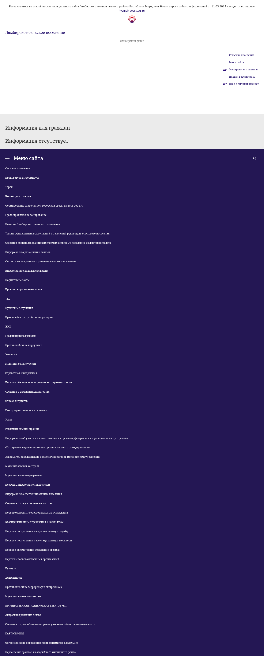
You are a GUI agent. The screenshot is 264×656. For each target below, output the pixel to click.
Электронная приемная (243, 69)
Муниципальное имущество (23, 596)
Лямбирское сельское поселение (35, 32)
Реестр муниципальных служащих (27, 410)
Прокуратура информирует (22, 177)
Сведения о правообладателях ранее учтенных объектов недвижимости (50, 624)
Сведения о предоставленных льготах (28, 503)
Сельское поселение (17, 168)
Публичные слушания (19, 308)
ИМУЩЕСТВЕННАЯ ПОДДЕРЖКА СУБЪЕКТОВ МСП (36, 605)
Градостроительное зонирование (25, 215)
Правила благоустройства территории (29, 317)
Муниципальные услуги (20, 363)
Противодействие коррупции (23, 345)
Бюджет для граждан (18, 196)
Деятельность (13, 577)
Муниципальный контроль (22, 466)
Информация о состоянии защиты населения (33, 494)
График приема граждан (20, 335)
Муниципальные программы (23, 475)
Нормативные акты (17, 280)
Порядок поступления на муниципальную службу (36, 531)
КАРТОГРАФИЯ (14, 633)
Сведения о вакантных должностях (27, 391)
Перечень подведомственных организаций (32, 559)
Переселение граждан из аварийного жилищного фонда (40, 652)
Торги (9, 187)
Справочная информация (21, 373)
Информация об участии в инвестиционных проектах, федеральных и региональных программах (66, 438)
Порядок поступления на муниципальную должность (38, 540)
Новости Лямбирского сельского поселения (32, 224)
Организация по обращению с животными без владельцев (41, 642)
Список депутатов (16, 401)
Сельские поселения (241, 55)
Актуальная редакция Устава (23, 615)
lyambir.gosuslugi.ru (132, 10)
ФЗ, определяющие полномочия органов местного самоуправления (47, 447)
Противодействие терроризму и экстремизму (33, 587)
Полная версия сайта (242, 76)
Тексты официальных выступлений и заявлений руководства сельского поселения (57, 233)
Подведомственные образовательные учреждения (36, 512)
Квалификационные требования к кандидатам (34, 521)
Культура (10, 568)
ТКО (7, 298)
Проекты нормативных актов (23, 289)
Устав (8, 419)
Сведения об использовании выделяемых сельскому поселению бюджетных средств (58, 242)
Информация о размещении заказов (27, 252)
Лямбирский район (132, 41)
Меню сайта (236, 62)
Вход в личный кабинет (244, 83)
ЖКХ (8, 326)
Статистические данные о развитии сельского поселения (40, 261)
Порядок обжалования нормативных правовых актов (38, 382)
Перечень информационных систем (27, 484)
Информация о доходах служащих (26, 270)
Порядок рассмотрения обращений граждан (32, 549)
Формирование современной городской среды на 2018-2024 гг (44, 205)
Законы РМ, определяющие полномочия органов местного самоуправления (52, 456)
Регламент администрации (22, 428)
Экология (11, 354)
